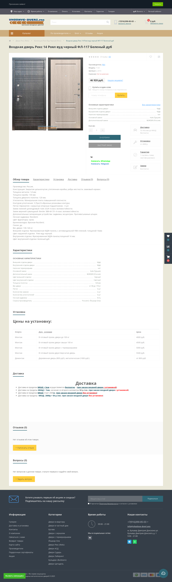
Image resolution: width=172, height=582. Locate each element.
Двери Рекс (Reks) (22, 41)
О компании (52, 11)
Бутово (51, 529)
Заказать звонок (124, 23)
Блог (78, 33)
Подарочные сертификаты (21, 552)
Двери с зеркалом (56, 533)
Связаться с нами (17, 537)
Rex (103, 64)
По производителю (61, 33)
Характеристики (41, 179)
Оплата (65, 11)
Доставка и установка (19, 525)
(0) (110, 57)
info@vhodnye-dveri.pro (139, 526)
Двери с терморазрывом (59, 537)
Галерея (111, 11)
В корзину (105, 137)
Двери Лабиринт (56, 556)
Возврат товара (16, 541)
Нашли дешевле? (115, 80)
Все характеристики (151, 104)
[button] (168, 259)
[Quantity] (96, 130)
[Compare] (159, 57)
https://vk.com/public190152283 (90, 538)
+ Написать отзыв (25, 447)
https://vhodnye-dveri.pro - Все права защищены (27, 574)
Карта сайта (14, 544)
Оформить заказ (156, 23)
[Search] (107, 22)
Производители (16, 548)
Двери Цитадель (55, 564)
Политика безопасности (108, 504)
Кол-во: (92, 126)
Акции (100, 33)
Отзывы (89, 33)
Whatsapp (135, 542)
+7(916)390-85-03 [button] (138, 521)
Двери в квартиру (56, 522)
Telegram (129, 542)
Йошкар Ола (54, 541)
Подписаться (153, 499)
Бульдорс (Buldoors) (57, 560)
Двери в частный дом (58, 525)
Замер (143, 165)
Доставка (144, 127)
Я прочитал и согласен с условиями (113, 504)
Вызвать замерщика (14, 575)
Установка (76, 11)
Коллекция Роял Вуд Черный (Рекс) (47, 41)
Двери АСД (53, 548)
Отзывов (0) (87, 179)
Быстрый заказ (105, 145)
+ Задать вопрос (24, 479)
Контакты (88, 11)
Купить (121, 95)
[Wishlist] (150, 57)
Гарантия (100, 11)
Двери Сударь (54, 552)
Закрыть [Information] (157, 4)
